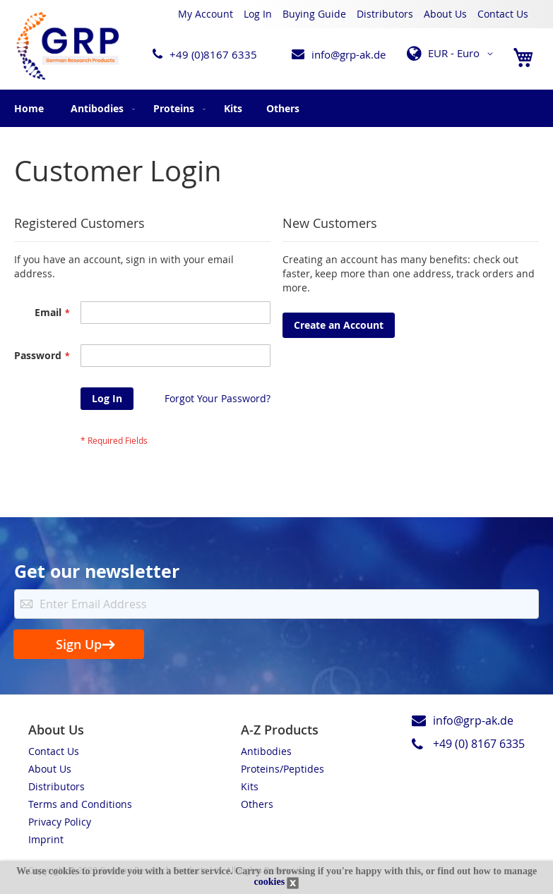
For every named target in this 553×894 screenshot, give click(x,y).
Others (257, 804)
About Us (445, 13)
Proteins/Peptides (282, 768)
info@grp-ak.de (348, 54)
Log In (258, 13)
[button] (452, 53)
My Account (205, 13)
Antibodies (266, 751)
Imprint (46, 839)
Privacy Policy (59, 821)
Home (29, 108)
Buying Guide (314, 13)
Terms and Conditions (80, 804)
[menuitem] (100, 108)
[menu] (276, 108)
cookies (269, 881)
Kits (249, 786)
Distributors (385, 13)
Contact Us (502, 13)
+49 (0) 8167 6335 (479, 743)
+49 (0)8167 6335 (213, 54)
